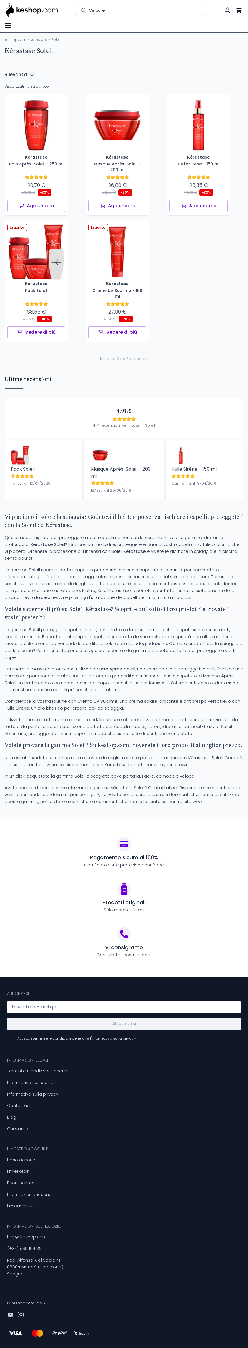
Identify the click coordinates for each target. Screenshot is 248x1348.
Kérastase (38, 39)
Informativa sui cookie (30, 1082)
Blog (11, 1117)
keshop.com (15, 39)
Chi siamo (17, 1128)
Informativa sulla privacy (32, 1094)
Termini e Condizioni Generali (37, 1071)
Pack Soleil (23, 469)
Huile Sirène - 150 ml (194, 469)
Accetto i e (76, 1038)
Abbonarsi (124, 1023)
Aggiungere (36, 205)
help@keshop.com (27, 1237)
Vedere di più (36, 332)
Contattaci (18, 1105)
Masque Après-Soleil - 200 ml (121, 472)
